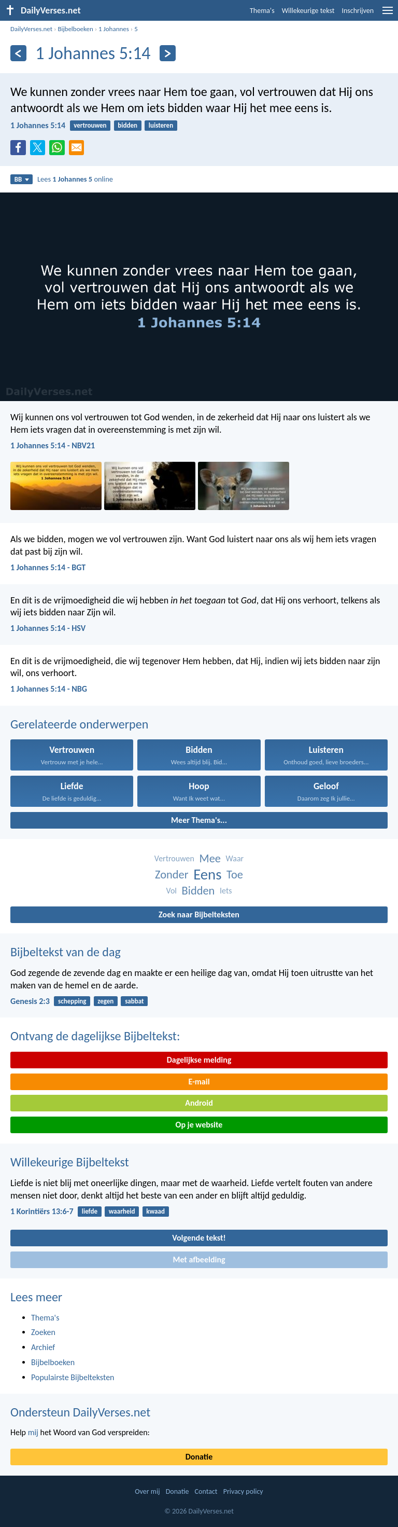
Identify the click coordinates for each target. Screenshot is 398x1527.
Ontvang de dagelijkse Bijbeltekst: (95, 1035)
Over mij (147, 1491)
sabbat (134, 1001)
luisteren (161, 125)
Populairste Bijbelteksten (73, 1377)
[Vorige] (18, 53)
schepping (72, 1001)
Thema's (262, 10)
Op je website (199, 1125)
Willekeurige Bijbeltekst (69, 1162)
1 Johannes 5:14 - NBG (48, 689)
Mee (209, 858)
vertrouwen (90, 125)
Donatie (199, 1457)
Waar (235, 858)
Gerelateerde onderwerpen (79, 724)
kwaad (155, 1211)
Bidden (198, 891)
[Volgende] (168, 53)
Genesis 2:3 (30, 1001)
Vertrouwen (174, 858)
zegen (105, 1001)
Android (198, 1103)
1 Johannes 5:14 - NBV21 (52, 445)
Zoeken (43, 1332)
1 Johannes (113, 29)
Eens (207, 874)
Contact (206, 1491)
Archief (43, 1347)
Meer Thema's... (199, 820)
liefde (89, 1211)
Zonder (171, 875)
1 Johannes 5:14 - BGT (48, 567)
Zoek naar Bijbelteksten (199, 914)
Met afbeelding (199, 1259)
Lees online (75, 179)
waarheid (122, 1211)
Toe (234, 875)
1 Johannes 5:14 (37, 125)
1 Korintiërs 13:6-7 (42, 1211)
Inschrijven (358, 10)
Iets (226, 891)
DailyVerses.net (31, 29)
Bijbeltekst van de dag (65, 951)
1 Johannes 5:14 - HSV (48, 628)
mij (33, 1432)
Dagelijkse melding (199, 1060)
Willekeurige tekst (308, 10)
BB (22, 179)
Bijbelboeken (75, 29)
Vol (171, 891)
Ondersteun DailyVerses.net (80, 1412)
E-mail (198, 1081)
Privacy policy (243, 1491)
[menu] (387, 14)
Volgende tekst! (198, 1238)
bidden (127, 125)
